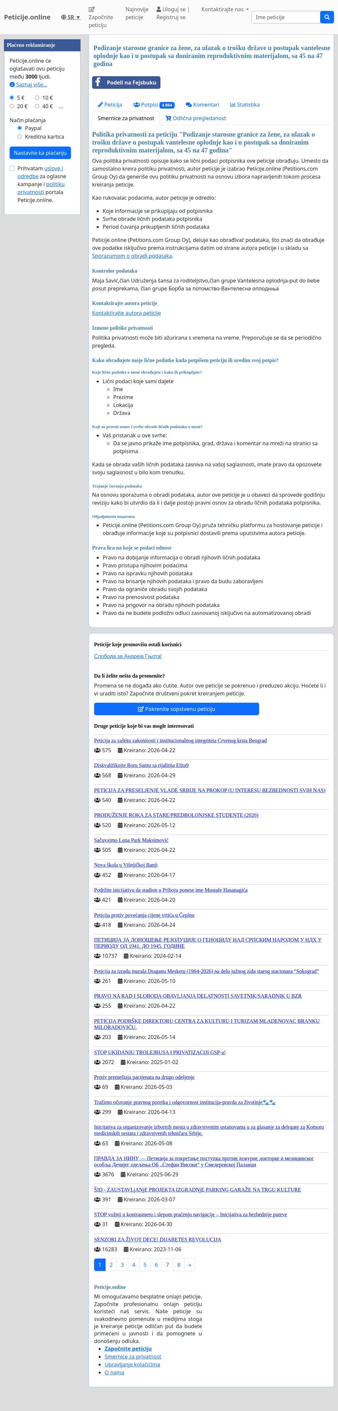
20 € (22, 304)
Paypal (33, 326)
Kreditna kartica (44, 334)
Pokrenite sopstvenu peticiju (177, 709)
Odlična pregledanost (195, 118)
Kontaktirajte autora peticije (126, 313)
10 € (47, 295)
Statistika (245, 104)
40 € (47, 304)
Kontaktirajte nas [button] (223, 9)
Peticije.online (27, 17)
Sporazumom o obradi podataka (132, 255)
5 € (20, 295)
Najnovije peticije (137, 13)
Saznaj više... (28, 282)
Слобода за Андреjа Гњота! (128, 656)
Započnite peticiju (101, 18)
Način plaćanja (28, 318)
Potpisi (154, 105)
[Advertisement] (42, 134)
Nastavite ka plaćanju (40, 350)
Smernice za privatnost (126, 118)
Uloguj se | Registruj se (173, 13)
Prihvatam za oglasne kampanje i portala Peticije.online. (41, 382)
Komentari (202, 104)
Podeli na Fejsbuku (124, 82)
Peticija (110, 104)
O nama (114, 1372)
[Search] (286, 17)
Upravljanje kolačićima (132, 1364)
